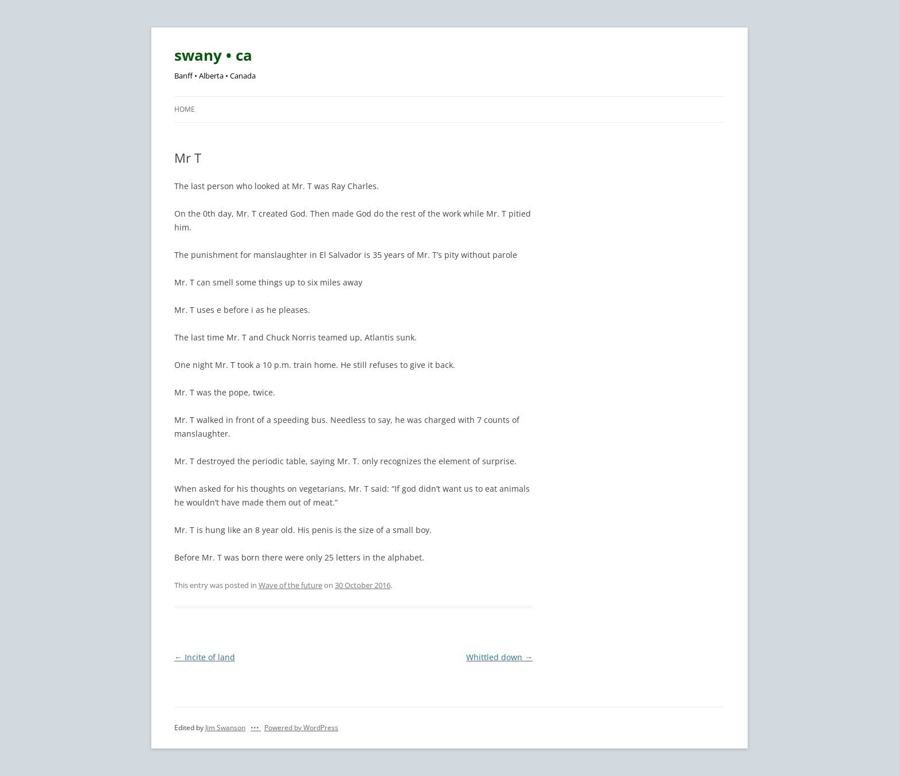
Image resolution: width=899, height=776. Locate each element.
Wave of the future (290, 585)
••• (256, 727)
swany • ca (213, 55)
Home (184, 109)
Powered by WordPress (301, 727)
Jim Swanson (225, 727)
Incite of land (204, 657)
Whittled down (499, 657)
